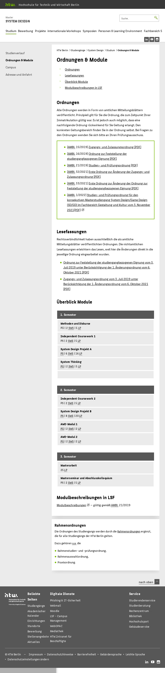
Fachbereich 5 (153, 31)
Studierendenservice (142, 600)
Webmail (55, 605)
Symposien (90, 31)
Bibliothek (135, 616)
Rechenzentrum (139, 611)
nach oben (149, 581)
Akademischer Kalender (37, 613)
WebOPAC (56, 626)
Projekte (40, 31)
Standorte (34, 626)
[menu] (154, 39)
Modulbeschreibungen (71, 505)
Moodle (55, 611)
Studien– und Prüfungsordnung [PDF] (113, 165)
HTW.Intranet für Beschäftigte (61, 638)
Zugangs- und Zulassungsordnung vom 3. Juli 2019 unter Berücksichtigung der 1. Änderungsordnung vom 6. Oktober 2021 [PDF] (105, 283)
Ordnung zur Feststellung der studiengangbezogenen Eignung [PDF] (97, 156)
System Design (96, 50)
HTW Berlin (62, 50)
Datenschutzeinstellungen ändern (28, 659)
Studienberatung (139, 605)
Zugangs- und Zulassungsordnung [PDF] (115, 146)
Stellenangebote (38, 636)
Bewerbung (25, 31)
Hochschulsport (139, 621)
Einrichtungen (36, 620)
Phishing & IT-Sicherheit (65, 600)
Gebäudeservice (139, 626)
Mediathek (57, 631)
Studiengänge (78, 50)
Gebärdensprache (111, 654)
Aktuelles (34, 641)
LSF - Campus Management (58, 618)
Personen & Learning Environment (120, 31)
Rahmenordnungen (128, 531)
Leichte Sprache (135, 654)
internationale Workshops (64, 31)
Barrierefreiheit (86, 654)
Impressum (36, 654)
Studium (11, 31)
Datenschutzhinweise (60, 654)
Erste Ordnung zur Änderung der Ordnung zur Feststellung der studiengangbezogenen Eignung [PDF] (107, 185)
